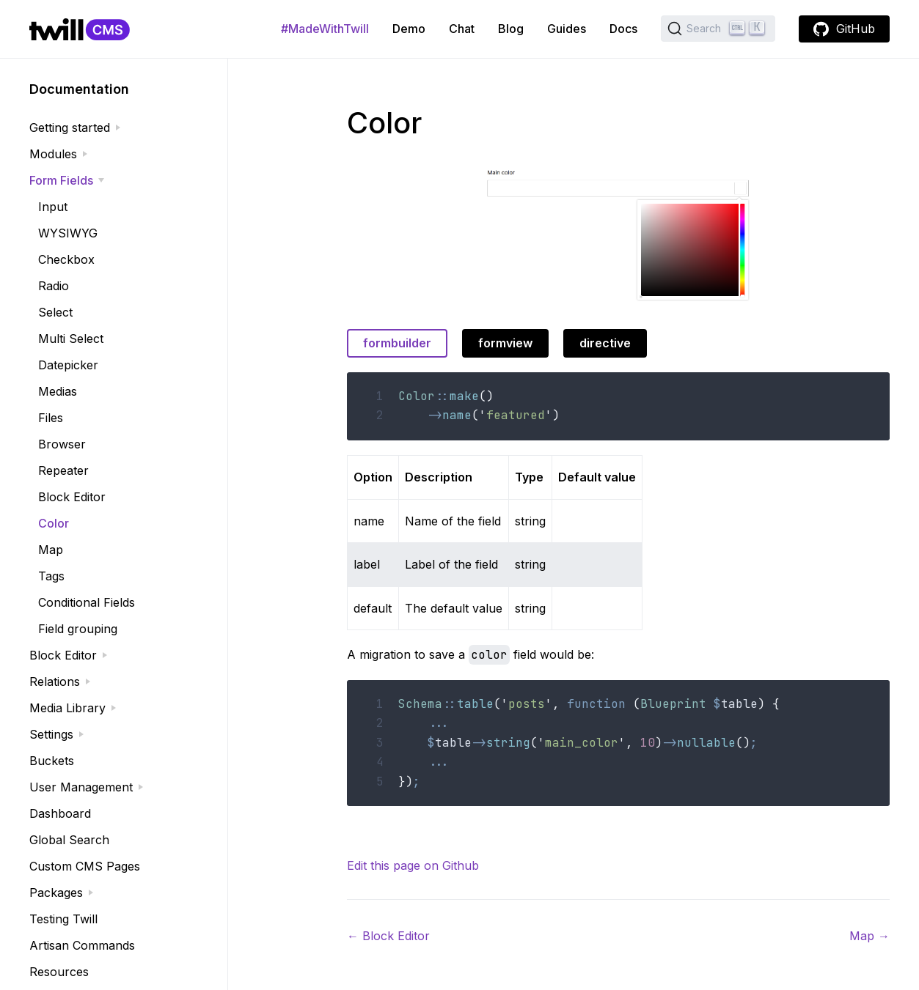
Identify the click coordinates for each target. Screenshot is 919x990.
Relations (54, 681)
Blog (511, 28)
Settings (51, 734)
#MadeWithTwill (325, 28)
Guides (566, 28)
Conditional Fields (86, 602)
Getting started (69, 127)
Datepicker (68, 365)
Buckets (51, 760)
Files (50, 417)
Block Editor (72, 497)
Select (55, 312)
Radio (53, 285)
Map (50, 549)
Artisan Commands (82, 945)
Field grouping (77, 628)
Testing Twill (63, 919)
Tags (51, 576)
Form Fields (61, 180)
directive (605, 343)
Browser (62, 444)
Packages (56, 892)
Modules (53, 154)
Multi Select (70, 338)
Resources (59, 971)
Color (53, 523)
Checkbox (66, 259)
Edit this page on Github (413, 865)
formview (505, 343)
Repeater (63, 470)
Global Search (69, 839)
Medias (57, 391)
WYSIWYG (68, 233)
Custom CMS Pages (84, 866)
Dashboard (60, 813)
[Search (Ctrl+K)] (718, 28)
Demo (408, 28)
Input (52, 206)
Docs (623, 28)
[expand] (118, 127)
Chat (462, 28)
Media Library (67, 708)
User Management (81, 787)
